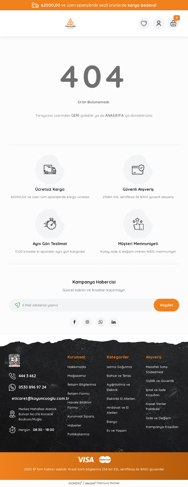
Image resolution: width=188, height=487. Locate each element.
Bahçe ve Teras (119, 376)
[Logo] (70, 23)
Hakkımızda (77, 367)
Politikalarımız (78, 434)
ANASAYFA (114, 115)
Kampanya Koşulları (162, 427)
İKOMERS (75, 483)
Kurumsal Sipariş (81, 417)
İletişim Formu (79, 394)
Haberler (74, 426)
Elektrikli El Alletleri (121, 399)
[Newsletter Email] (94, 305)
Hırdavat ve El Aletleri (118, 410)
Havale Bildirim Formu (79, 405)
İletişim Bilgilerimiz (82, 385)
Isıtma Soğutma (119, 367)
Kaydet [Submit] (166, 305)
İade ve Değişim (158, 418)
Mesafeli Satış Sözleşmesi (156, 369)
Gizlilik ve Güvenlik (160, 381)
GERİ (75, 115)
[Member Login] (158, 23)
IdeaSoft (90, 483)
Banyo (112, 422)
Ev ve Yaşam (117, 431)
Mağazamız (77, 376)
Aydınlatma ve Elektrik (118, 387)
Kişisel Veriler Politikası (156, 406)
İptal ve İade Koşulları (156, 392)
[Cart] (173, 23)
